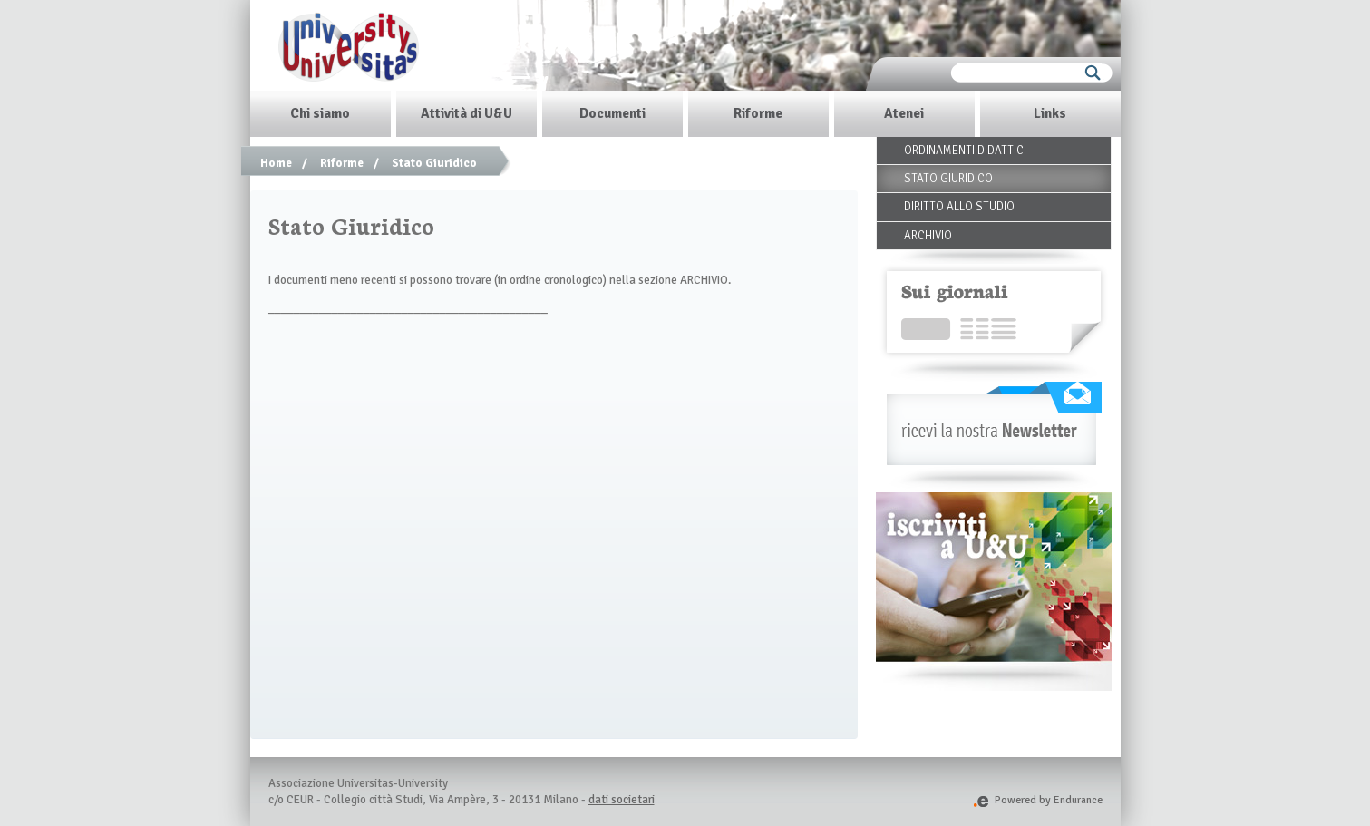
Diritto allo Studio (959, 206)
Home (276, 163)
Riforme (342, 163)
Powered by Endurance (1038, 800)
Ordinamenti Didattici (965, 150)
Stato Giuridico (434, 163)
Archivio (928, 235)
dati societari (621, 799)
